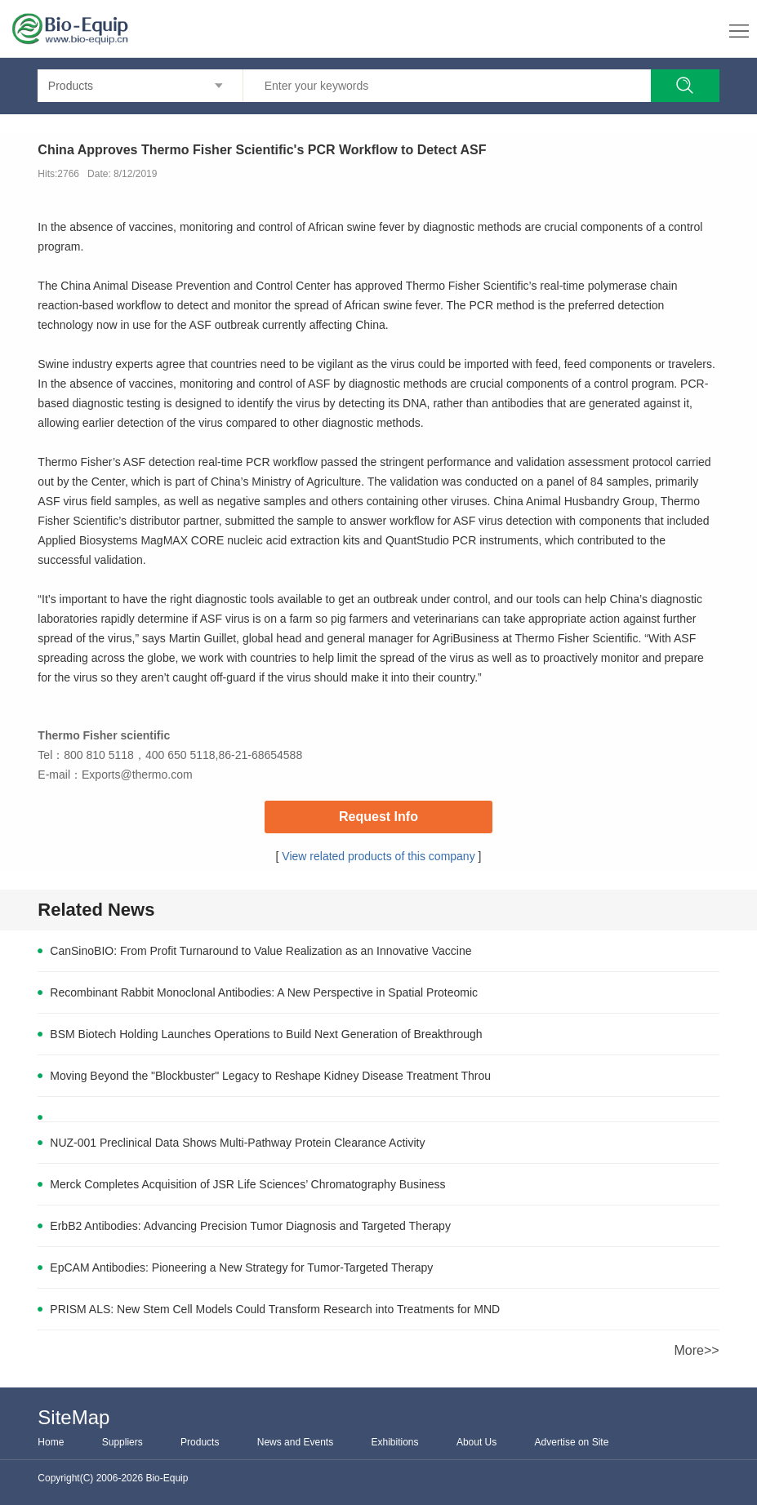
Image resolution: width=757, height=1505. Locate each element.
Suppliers (122, 1442)
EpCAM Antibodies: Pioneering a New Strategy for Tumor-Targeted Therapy (241, 1267)
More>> (697, 1350)
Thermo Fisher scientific (104, 735)
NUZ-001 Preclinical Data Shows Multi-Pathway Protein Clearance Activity (237, 1142)
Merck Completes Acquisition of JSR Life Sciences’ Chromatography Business (247, 1184)
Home (51, 1442)
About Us (476, 1442)
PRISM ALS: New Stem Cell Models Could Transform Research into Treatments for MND (275, 1309)
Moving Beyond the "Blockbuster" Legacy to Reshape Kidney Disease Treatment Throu (270, 1075)
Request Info (378, 817)
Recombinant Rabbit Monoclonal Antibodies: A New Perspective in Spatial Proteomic (264, 992)
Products (199, 1442)
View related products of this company (378, 856)
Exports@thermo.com (137, 774)
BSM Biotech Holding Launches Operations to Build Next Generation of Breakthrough (266, 1034)
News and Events (295, 1442)
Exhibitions (395, 1442)
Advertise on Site (572, 1442)
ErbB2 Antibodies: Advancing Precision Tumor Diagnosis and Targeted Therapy (250, 1225)
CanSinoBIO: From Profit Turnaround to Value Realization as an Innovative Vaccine (260, 950)
